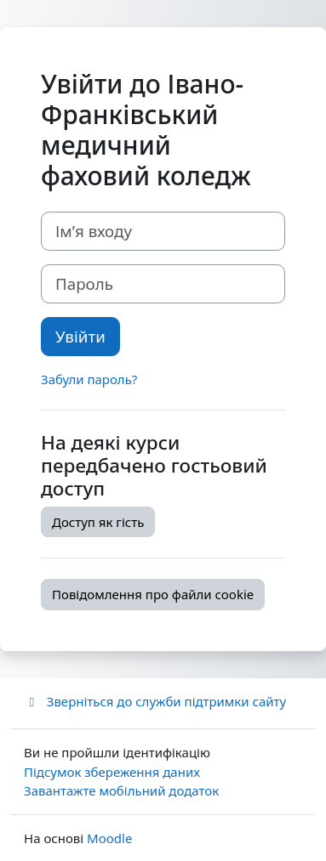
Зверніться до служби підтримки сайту (155, 701)
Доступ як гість (98, 521)
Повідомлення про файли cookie (153, 594)
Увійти (80, 336)
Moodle (109, 838)
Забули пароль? (89, 379)
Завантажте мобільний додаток (121, 790)
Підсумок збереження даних (112, 771)
